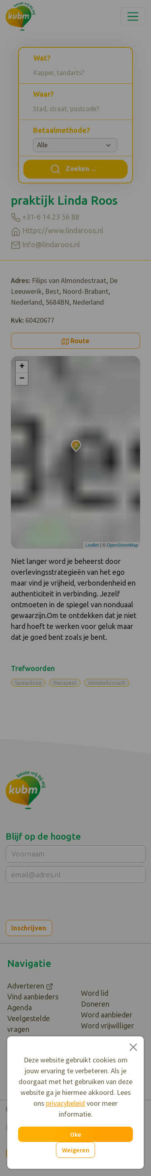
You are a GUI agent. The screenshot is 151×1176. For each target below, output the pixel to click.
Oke (75, 1134)
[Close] (133, 1047)
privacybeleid (65, 1103)
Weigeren (75, 1150)
